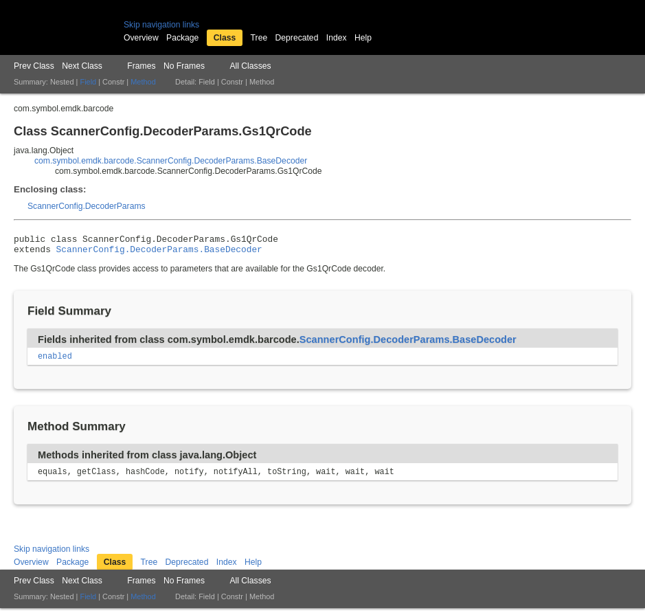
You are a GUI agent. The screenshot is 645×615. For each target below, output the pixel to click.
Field (88, 82)
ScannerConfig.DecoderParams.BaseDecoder (159, 253)
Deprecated (297, 38)
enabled (55, 361)
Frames (141, 66)
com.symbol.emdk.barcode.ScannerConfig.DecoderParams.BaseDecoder (170, 161)
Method (143, 82)
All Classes (250, 66)
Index (336, 38)
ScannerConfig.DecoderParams (86, 206)
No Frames (184, 66)
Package (182, 38)
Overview (141, 38)
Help (363, 38)
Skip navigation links (161, 25)
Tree (259, 38)
